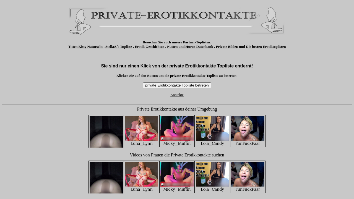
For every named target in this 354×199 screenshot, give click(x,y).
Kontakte (177, 95)
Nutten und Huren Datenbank (190, 46)
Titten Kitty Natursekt (85, 46)
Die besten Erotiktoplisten (266, 46)
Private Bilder (226, 46)
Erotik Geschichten (149, 46)
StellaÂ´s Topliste (118, 46)
